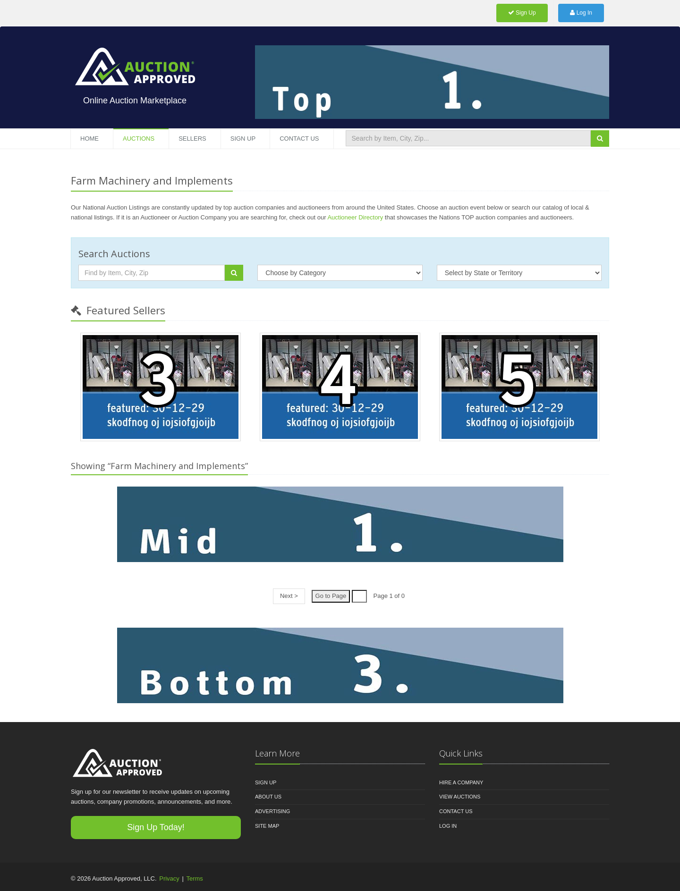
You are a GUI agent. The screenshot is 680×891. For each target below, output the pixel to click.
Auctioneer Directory (355, 217)
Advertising (272, 811)
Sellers (192, 138)
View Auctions (459, 796)
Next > (289, 595)
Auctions (138, 138)
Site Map (267, 826)
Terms (194, 878)
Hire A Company (461, 782)
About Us (268, 796)
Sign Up (522, 12)
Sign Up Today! (156, 827)
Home (89, 138)
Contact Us (299, 138)
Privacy (169, 878)
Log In (581, 12)
